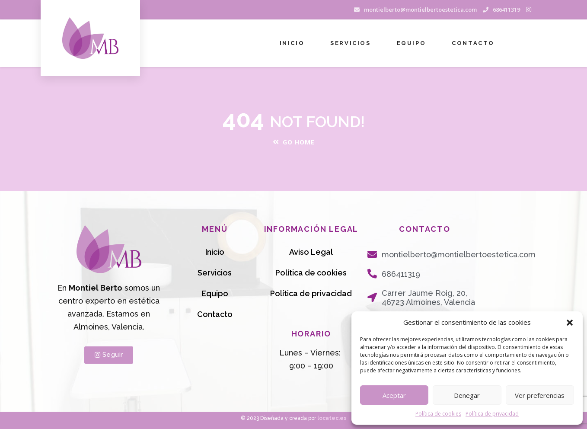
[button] (569, 322)
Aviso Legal (311, 251)
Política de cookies (438, 413)
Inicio (292, 43)
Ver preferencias (540, 395)
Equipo (411, 43)
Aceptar (394, 395)
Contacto (473, 43)
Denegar (467, 395)
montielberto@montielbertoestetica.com (420, 9)
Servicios (350, 43)
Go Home (294, 142)
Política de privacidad (492, 413)
